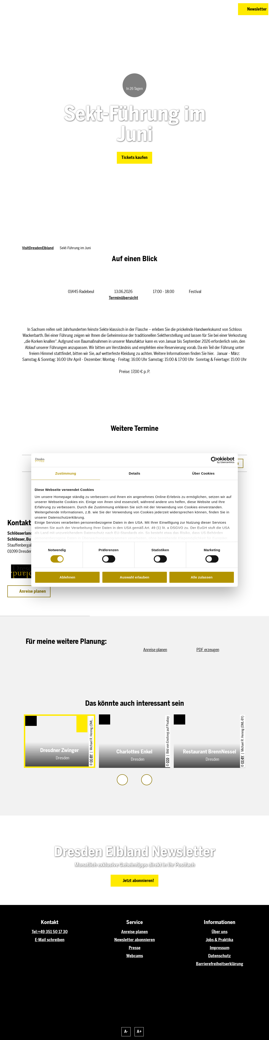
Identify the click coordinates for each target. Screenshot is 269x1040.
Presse (134, 947)
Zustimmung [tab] (65, 473)
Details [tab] (134, 473)
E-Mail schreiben (49, 939)
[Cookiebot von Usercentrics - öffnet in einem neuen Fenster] (214, 460)
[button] (212, 9)
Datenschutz (219, 955)
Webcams (134, 955)
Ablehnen (67, 577)
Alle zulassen (202, 577)
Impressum (219, 947)
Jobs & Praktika (219, 939)
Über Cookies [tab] (203, 473)
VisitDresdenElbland (38, 248)
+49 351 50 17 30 (53, 931)
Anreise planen (134, 931)
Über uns (219, 931)
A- (126, 1031)
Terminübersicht (123, 297)
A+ (139, 1031)
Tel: (35, 931)
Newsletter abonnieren (134, 939)
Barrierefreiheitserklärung (219, 963)
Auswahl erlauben (134, 577)
